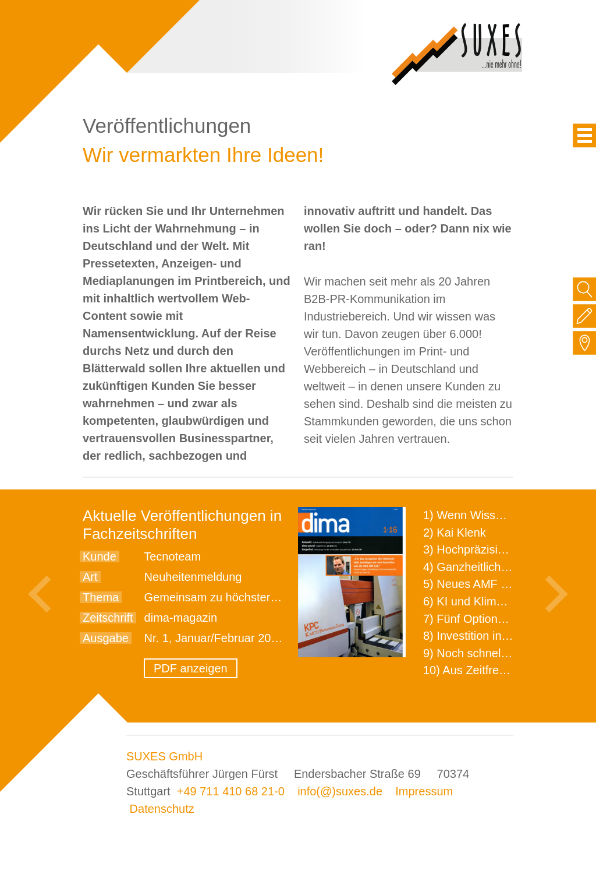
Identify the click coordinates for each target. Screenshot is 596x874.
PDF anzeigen (191, 668)
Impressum (424, 791)
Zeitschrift (108, 617)
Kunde (99, 556)
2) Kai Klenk (454, 532)
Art (90, 577)
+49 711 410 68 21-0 (231, 791)
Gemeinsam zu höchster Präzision (233, 597)
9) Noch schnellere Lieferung (497, 653)
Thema (101, 597)
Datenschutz (162, 808)
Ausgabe (106, 638)
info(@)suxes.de (339, 791)
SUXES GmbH (164, 756)
